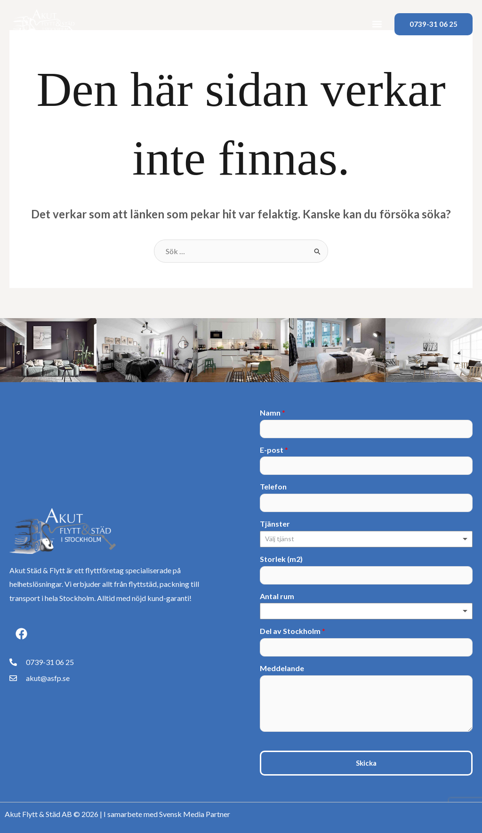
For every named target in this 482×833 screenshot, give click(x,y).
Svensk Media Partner (194, 813)
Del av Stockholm (292, 630)
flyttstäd (143, 583)
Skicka (366, 763)
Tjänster (275, 523)
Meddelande (282, 668)
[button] (377, 24)
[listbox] (366, 611)
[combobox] (366, 539)
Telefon (273, 486)
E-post (274, 449)
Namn (272, 412)
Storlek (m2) (281, 558)
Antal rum (277, 596)
